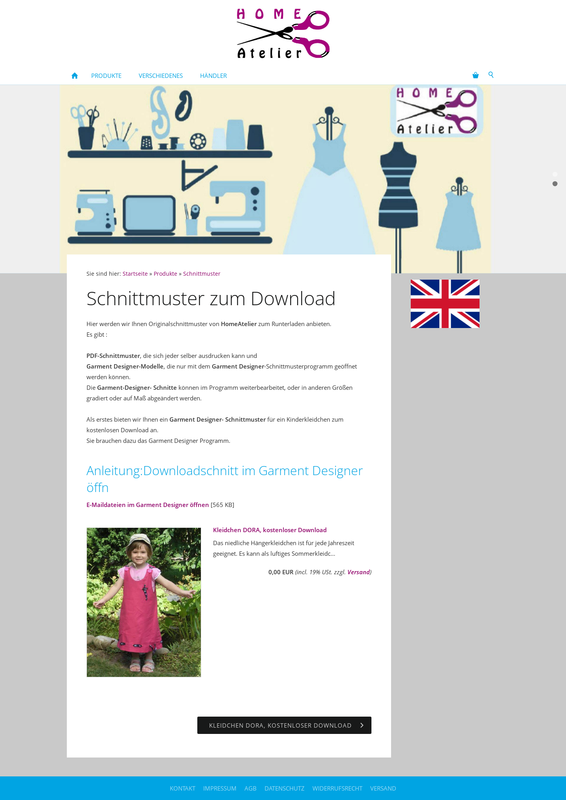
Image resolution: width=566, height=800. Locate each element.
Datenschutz (285, 788)
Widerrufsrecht (337, 788)
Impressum (220, 788)
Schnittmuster (202, 273)
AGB (250, 788)
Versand (358, 572)
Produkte (165, 273)
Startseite (135, 273)
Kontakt (182, 788)
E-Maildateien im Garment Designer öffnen (147, 505)
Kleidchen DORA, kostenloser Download (270, 530)
